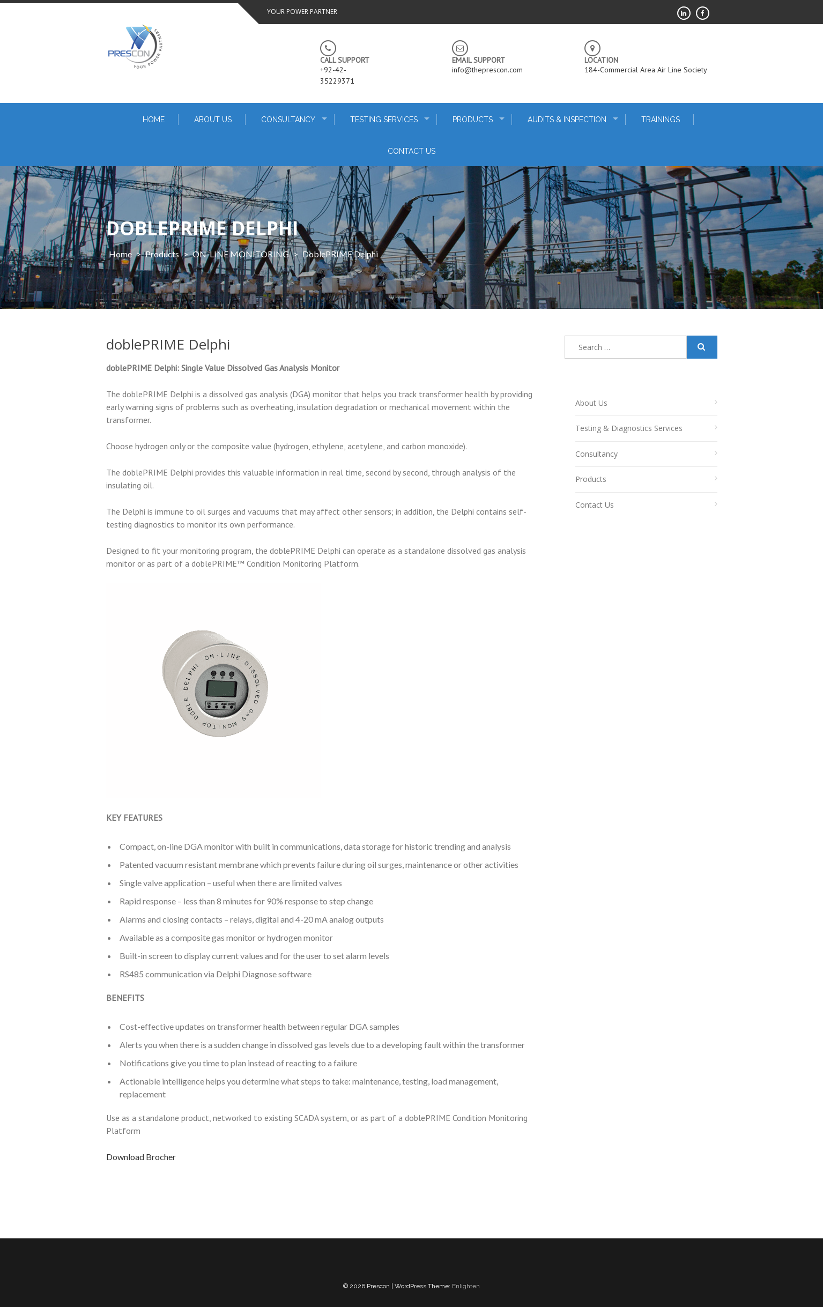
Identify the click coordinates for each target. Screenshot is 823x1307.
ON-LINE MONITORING (240, 254)
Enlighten (466, 1286)
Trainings (660, 119)
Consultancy (288, 119)
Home (120, 254)
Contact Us (411, 151)
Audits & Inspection (567, 119)
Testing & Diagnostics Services (629, 428)
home (154, 119)
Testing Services (384, 119)
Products (473, 119)
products (162, 254)
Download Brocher (141, 1157)
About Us (213, 119)
